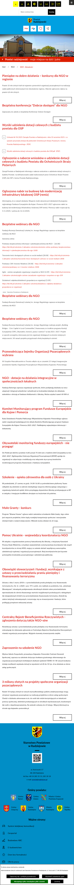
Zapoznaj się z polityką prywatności (23, 876)
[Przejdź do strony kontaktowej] (48, 28)
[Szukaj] (51, 12)
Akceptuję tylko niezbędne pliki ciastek (29, 881)
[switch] (41, 4)
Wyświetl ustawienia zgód (54, 876)
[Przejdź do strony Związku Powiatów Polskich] (40, 28)
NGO (13, 67)
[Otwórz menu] (71, 2)
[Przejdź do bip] (26, 28)
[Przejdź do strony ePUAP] (33, 28)
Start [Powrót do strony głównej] (4, 67)
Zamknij (57, 881)
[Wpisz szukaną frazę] (33, 12)
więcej (62, 100)
